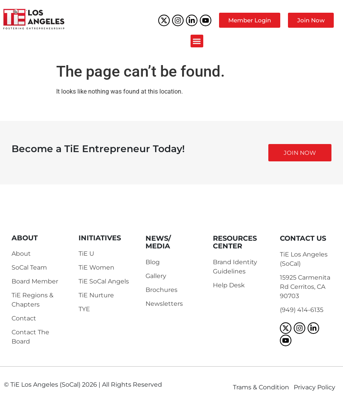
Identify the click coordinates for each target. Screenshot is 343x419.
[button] (197, 41)
